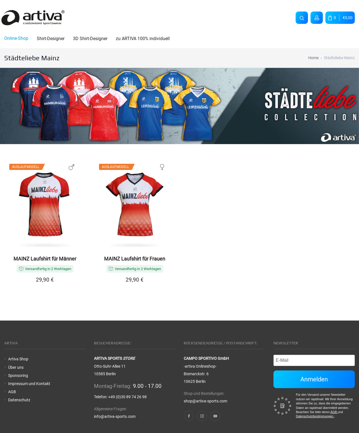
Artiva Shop (18, 359)
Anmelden (314, 379)
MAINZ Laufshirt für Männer (44, 259)
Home (313, 58)
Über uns (16, 367)
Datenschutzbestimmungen (315, 416)
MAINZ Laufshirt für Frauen (134, 259)
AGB (12, 392)
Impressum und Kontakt (29, 383)
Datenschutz (19, 400)
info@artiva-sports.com (114, 416)
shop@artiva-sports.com (205, 401)
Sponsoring (18, 375)
